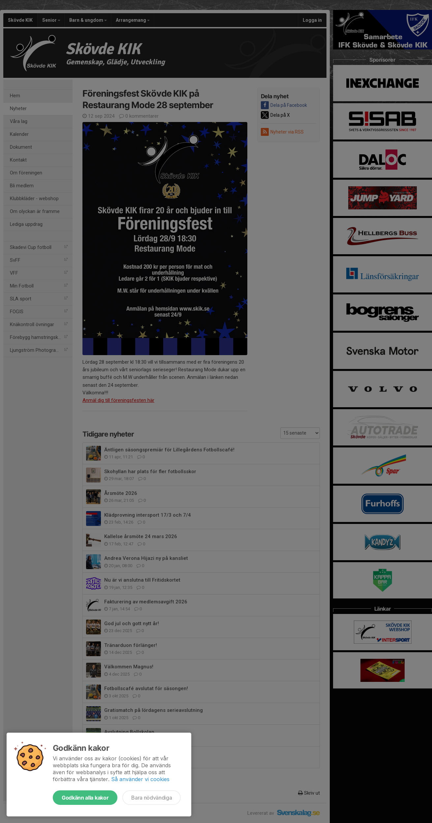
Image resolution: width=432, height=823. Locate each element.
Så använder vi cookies (140, 779)
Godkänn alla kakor (85, 797)
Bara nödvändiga (151, 797)
